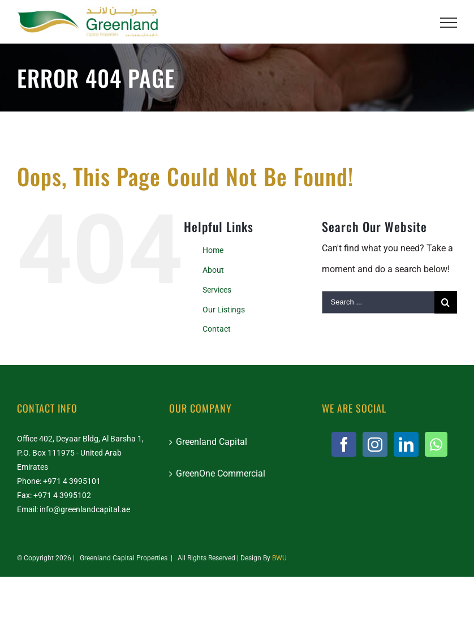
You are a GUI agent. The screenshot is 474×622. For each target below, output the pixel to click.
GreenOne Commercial (220, 473)
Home (212, 250)
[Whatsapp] (436, 444)
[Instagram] (375, 444)
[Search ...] (378, 302)
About (213, 269)
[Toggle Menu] (448, 23)
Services (216, 289)
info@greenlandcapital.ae (85, 509)
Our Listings (223, 309)
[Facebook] (343, 444)
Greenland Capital (211, 441)
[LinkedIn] (406, 444)
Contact (216, 328)
